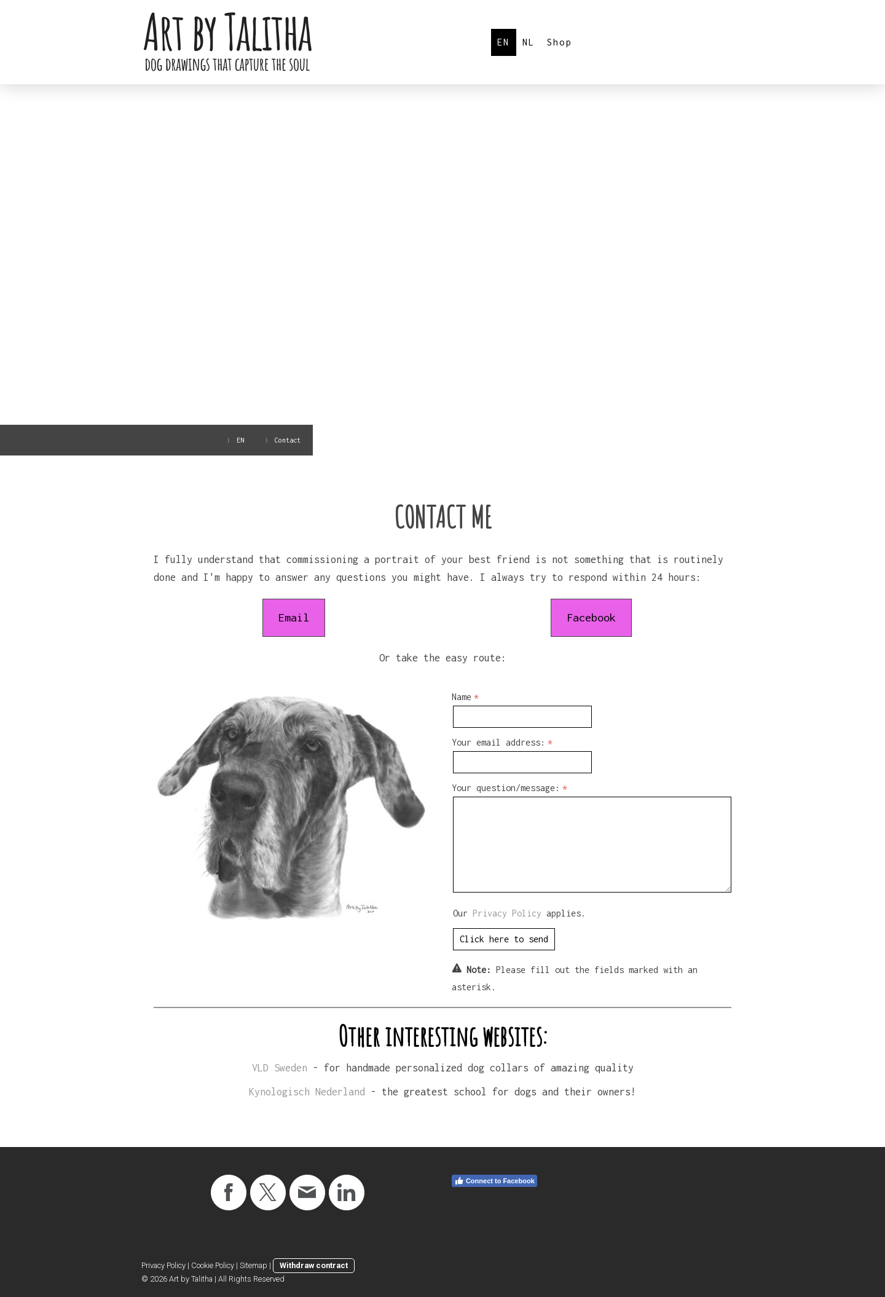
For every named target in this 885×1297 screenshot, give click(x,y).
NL (528, 42)
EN (503, 42)
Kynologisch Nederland (307, 1091)
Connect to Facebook (494, 1181)
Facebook (591, 617)
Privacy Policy (507, 913)
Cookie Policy (212, 1265)
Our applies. (519, 913)
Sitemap (253, 1265)
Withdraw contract (314, 1265)
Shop (559, 42)
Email (293, 617)
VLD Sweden (279, 1067)
